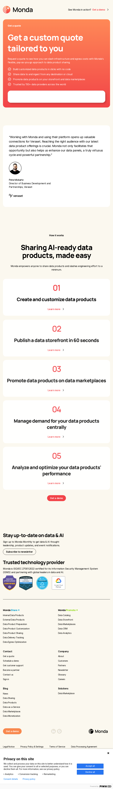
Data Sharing (9, 698)
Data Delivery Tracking (13, 637)
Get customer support (13, 665)
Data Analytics (65, 633)
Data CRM (63, 628)
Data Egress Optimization (15, 642)
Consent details (11, 779)
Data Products (10, 702)
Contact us (8, 674)
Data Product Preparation (15, 624)
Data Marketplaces (67, 624)
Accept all (90, 766)
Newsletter (63, 670)
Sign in (6, 679)
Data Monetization (11, 716)
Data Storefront (65, 619)
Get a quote (8, 656)
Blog (5, 688)
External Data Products (14, 619)
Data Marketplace (66, 693)
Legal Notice (9, 746)
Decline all (90, 772)
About (61, 656)
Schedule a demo (11, 661)
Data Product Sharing (13, 633)
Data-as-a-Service (11, 707)
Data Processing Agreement (84, 746)
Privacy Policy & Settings (32, 746)
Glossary (62, 674)
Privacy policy (29, 779)
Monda (11, 610)
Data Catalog (64, 615)
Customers (63, 661)
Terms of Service (57, 746)
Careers (61, 679)
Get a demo (56, 498)
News (5, 693)
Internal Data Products (13, 615)
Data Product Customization (16, 628)
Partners (62, 665)
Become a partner (11, 670)
